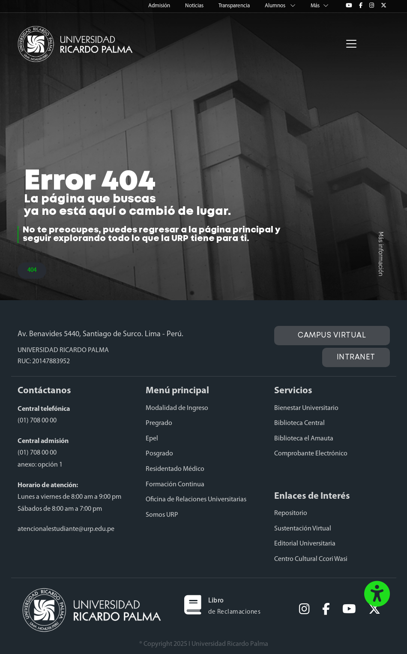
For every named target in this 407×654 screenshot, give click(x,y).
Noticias (195, 6)
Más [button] (320, 6)
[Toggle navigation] (351, 44)
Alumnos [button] (281, 6)
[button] (377, 594)
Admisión (159, 6)
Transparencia (234, 6)
